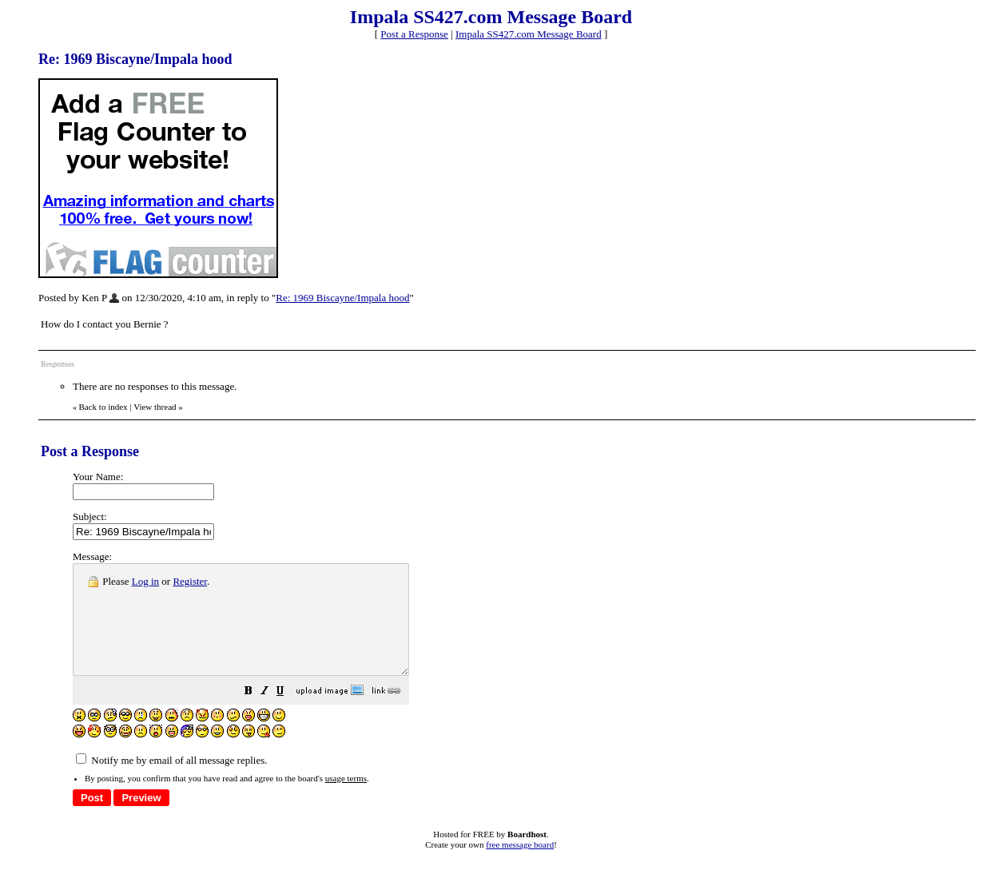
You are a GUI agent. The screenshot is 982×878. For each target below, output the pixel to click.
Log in (145, 581)
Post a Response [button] (414, 34)
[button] (288, 715)
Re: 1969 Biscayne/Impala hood (342, 298)
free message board (520, 866)
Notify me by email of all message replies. (171, 782)
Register (190, 581)
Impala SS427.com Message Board (528, 34)
